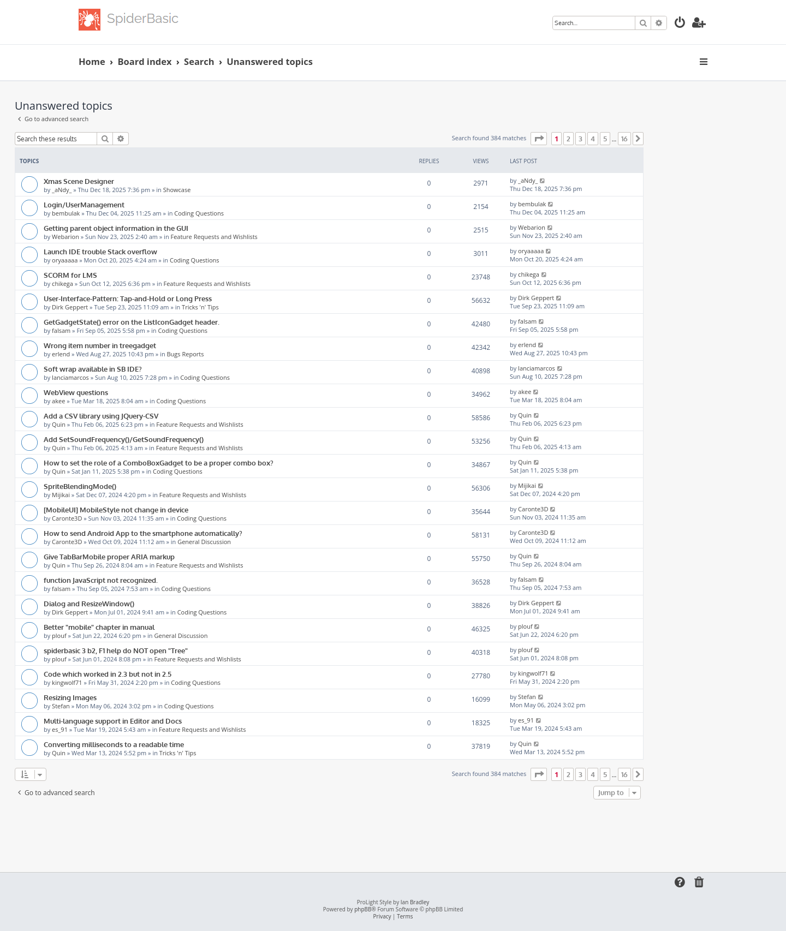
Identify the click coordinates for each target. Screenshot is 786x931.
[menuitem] (680, 23)
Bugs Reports (185, 354)
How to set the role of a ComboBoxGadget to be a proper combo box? (158, 462)
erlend (61, 354)
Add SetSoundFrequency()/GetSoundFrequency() (124, 439)
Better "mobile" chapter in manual (99, 626)
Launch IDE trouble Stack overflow (100, 251)
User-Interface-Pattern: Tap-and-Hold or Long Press (128, 298)
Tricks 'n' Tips (200, 307)
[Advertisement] (329, 832)
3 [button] (580, 138)
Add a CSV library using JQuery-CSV (101, 415)
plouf (59, 635)
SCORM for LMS (70, 274)
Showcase (177, 190)
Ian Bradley (415, 902)
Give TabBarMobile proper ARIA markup (109, 556)
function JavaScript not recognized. (101, 579)
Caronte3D (67, 518)
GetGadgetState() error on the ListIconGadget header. (131, 321)
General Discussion (204, 542)
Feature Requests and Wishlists (213, 236)
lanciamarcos (70, 377)
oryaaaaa (65, 260)
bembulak (66, 213)
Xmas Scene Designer (79, 181)
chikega (62, 283)
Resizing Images (70, 697)
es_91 (60, 729)
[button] (539, 138)
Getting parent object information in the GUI (116, 227)
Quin (59, 424)
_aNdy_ (62, 190)
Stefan (61, 706)
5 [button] (605, 138)
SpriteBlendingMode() (80, 486)
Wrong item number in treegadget (100, 345)
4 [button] (593, 138)
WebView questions (76, 392)
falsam (61, 330)
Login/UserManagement (84, 204)
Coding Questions (199, 213)
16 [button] (624, 138)
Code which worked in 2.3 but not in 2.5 (107, 673)
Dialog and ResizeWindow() (89, 603)
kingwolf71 (67, 682)
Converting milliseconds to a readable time (114, 744)
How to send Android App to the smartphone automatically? (143, 533)
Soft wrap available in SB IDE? (93, 368)
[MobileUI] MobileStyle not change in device (116, 509)
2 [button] (568, 138)
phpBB (362, 909)
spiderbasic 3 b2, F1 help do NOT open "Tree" (116, 650)
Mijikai (61, 495)
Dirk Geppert (70, 307)
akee (58, 401)
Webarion (65, 236)
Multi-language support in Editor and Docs (113, 720)
